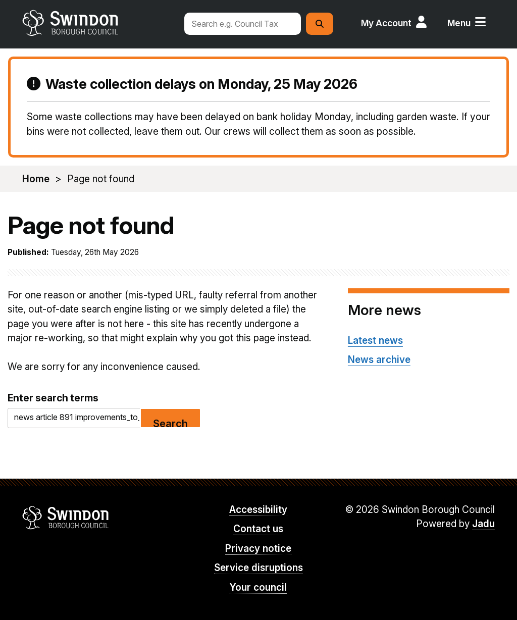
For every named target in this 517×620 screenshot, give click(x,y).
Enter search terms (53, 398)
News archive (379, 360)
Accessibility (258, 509)
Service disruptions (258, 568)
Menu (459, 23)
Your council (258, 587)
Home (35, 179)
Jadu (483, 524)
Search (170, 423)
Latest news (375, 340)
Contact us (258, 529)
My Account (386, 23)
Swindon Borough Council (66, 517)
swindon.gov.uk (98, 23)
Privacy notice (258, 548)
